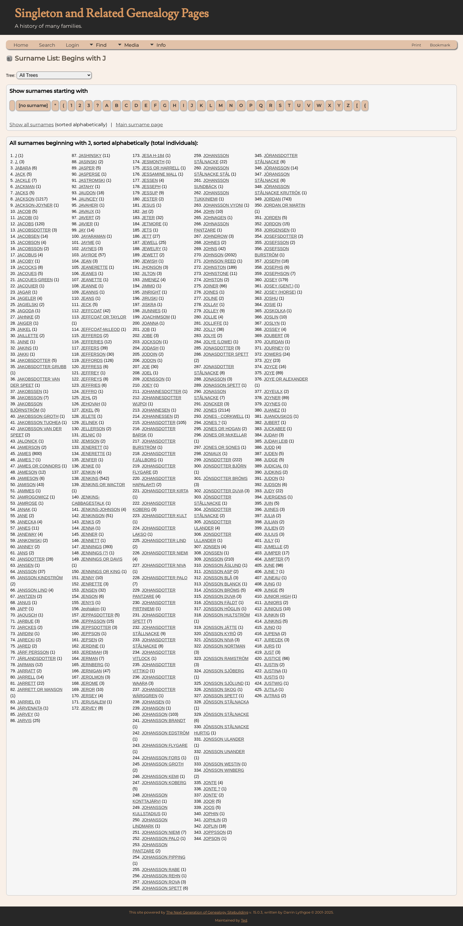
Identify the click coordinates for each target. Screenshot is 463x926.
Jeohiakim (90, 608)
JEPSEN (89, 639)
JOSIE (270, 304)
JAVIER (86, 223)
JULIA (269, 515)
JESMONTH (153, 161)
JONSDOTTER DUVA (223, 490)
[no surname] (33, 105)
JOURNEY (274, 348)
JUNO (269, 627)
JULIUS (271, 534)
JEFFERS (90, 348)
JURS (269, 646)
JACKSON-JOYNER (34, 205)
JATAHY (86, 186)
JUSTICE (272, 658)
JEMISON (90, 441)
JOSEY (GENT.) (279, 286)
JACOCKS (27, 267)
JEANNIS (89, 292)
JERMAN (89, 658)
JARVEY (25, 714)
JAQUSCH (27, 615)
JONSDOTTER (217, 459)
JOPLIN (210, 826)
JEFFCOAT (91, 310)
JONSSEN (213, 553)
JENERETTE (93, 453)
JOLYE (209, 335)
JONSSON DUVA (219, 596)
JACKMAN (25, 186)
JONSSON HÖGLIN (221, 608)
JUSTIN (271, 664)
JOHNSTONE (216, 273)
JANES (23, 528)
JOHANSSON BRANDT (163, 720)
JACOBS (25, 223)
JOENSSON (153, 379)
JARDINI (25, 633)
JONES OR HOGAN (222, 428)
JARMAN (25, 664)
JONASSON (214, 379)
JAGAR (24, 292)
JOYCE (271, 366)
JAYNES (89, 248)
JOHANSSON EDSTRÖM (165, 733)
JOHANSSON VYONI (223, 205)
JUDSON (272, 484)
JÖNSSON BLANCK (222, 584)
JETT (146, 236)
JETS (147, 230)
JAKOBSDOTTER (33, 360)
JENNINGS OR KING (100, 571)
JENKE (87, 466)
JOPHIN (210, 813)
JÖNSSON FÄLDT (220, 602)
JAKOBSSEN (29, 391)
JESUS (148, 205)
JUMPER (272, 553)
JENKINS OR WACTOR (103, 484)
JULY (269, 540)
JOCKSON (152, 341)
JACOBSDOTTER (34, 230)
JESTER (150, 199)
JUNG (269, 584)
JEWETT (150, 254)
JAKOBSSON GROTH (37, 416)
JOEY (147, 385)
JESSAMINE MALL (159, 174)
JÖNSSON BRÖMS (221, 590)
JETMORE (152, 223)
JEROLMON (92, 677)
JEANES (89, 273)
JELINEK (89, 422)
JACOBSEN (28, 236)
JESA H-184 (153, 155)
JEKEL (87, 410)
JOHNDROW (215, 236)
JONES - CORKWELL (223, 416)
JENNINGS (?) (94, 553)
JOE (146, 366)
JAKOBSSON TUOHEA (39, 422)
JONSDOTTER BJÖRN (224, 466)
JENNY (87, 577)
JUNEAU (272, 577)
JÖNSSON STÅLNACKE (226, 714)
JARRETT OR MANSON (39, 689)
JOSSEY (272, 329)
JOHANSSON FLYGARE (165, 745)
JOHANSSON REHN (161, 875)
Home (21, 45)
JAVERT (86, 217)
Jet (144, 211)
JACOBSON (28, 242)
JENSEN (89, 590)
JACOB (24, 211)
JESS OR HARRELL (161, 168)
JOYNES (272, 404)
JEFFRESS (91, 366)
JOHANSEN (153, 702)
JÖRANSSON (277, 168)
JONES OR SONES (221, 447)
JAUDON (87, 192)
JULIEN (271, 528)
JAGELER (26, 298)
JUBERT (272, 422)
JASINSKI (88, 161)
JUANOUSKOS (278, 416)
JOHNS (210, 248)
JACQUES (27, 273)
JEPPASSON (93, 621)
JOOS (208, 807)
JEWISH (149, 261)
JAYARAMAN (93, 236)
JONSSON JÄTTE (220, 627)
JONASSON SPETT (221, 385)
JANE (22, 515)
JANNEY (25, 546)
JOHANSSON (154, 714)
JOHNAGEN (214, 217)
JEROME (89, 683)
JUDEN (271, 453)
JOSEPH (272, 261)
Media (131, 45)
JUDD (269, 447)
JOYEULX (273, 391)
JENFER (89, 459)
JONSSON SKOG (219, 689)
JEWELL (150, 242)
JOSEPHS (273, 267)
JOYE (269, 372)
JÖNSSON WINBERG (223, 770)
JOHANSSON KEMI (160, 776)
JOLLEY (211, 310)
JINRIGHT (151, 292)
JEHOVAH (90, 404)
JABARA (23, 168)
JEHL (86, 397)
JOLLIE (210, 317)
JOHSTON (213, 279)
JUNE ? (271, 571)
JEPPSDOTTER (96, 627)
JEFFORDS (92, 360)
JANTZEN (26, 596)
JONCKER (213, 404)
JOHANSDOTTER (158, 422)
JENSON (89, 596)
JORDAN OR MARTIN (284, 205)
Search (47, 45)
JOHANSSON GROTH (163, 764)
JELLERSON (93, 428)
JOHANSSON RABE (161, 869)
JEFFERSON (93, 354)
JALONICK (27, 441)
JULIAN (271, 521)
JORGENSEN (277, 230)
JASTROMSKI (92, 180)
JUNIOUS (273, 608)
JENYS (87, 602)
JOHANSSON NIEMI (161, 832)
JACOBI (24, 217)
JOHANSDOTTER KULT (164, 515)
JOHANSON (153, 708)
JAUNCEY (88, 199)
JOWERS (273, 354)
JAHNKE (25, 317)
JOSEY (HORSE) (280, 292)
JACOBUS (27, 254)
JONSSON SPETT (220, 695)
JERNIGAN (91, 670)
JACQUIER (27, 286)
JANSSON (27, 571)
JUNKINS (273, 621)
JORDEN (272, 217)
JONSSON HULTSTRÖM (226, 615)
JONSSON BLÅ (217, 577)
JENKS (87, 521)
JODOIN (149, 354)
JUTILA (271, 689)
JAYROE (89, 254)
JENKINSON (93, 515)
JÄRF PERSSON (33, 652)
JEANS (87, 298)
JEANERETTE (94, 267)
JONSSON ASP (217, 571)
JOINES (210, 292)
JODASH (150, 348)
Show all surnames (31, 124)
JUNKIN (271, 615)
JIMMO (148, 286)
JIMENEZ (150, 279)
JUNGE (271, 590)
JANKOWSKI (29, 540)
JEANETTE (91, 279)
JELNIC (88, 435)
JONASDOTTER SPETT (225, 354)
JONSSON (213, 559)
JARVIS (24, 720)
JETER (148, 217)
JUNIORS (273, 602)
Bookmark (440, 45)
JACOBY (25, 261)
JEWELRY (151, 248)
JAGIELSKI (27, 304)
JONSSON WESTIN (221, 764)
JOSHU (271, 298)
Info (161, 45)
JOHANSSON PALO (160, 838)
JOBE (147, 335)
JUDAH (271, 435)
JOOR (209, 801)
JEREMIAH (91, 652)
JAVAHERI (88, 205)
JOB (146, 329)
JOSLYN (272, 323)
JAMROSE (27, 503)
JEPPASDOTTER (97, 615)
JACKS (21, 192)
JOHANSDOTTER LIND (164, 540)
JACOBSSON (30, 248)
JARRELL (26, 677)
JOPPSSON (214, 832)
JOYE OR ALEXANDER (286, 379)
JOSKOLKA (275, 310)
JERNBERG (92, 664)
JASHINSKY (90, 155)
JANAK (23, 509)
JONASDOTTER (218, 348)
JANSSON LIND (32, 590)
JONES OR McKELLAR (225, 435)
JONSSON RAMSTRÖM (225, 658)
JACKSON (25, 199)
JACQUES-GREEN (35, 279)
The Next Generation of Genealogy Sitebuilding (207, 912)
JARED (24, 646)
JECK (86, 304)
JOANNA (150, 323)
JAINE (23, 341)
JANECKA (26, 521)
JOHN (208, 211)
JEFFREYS (91, 379)
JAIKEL (24, 329)
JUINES (271, 509)
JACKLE (23, 180)
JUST (269, 652)
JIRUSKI (150, 298)
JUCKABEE (275, 428)
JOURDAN (274, 341)
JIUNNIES (151, 310)
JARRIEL (25, 702)
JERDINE (90, 646)
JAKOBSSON (30, 397)
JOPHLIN (212, 819)
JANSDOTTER (31, 559)
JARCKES (26, 627)
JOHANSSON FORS (161, 757)
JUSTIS (271, 677)
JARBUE (25, 621)
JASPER (86, 168)
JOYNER (272, 397)
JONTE (210, 782)
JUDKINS (273, 472)
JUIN (268, 503)
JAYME (87, 242)
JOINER (210, 286)
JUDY (269, 490)
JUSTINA (272, 670)
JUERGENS (275, 497)
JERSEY (89, 695)
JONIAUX (212, 453)
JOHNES (211, 242)
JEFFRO (89, 391)
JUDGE (271, 459)
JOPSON (211, 838)
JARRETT (26, 683)
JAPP (22, 608)
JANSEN (25, 565)
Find (101, 45)
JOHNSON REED (219, 261)
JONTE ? (211, 788)
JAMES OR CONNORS (39, 466)
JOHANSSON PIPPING (163, 857)
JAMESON (27, 472)
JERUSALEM (93, 702)
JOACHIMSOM (156, 317)
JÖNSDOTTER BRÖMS (225, 478)
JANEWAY (27, 534)
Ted (244, 920)
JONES (210, 410)
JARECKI (26, 639)
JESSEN (150, 180)
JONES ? (211, 422)
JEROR (88, 689)
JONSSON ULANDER (223, 739)
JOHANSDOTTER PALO (165, 577)
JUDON (271, 478)
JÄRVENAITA (29, 708)
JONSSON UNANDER (224, 751)
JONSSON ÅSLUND (222, 565)
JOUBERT (273, 335)
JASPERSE (89, 174)
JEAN (86, 261)
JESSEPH (151, 186)
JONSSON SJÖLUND (223, 683)
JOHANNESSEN (157, 416)
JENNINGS (91, 546)
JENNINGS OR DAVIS (102, 559)
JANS (22, 553)
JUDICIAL (273, 466)
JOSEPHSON (276, 273)
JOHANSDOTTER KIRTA (165, 490)
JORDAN (272, 199)
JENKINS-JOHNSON (100, 509)
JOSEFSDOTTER (280, 236)
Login (72, 45)
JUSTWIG (273, 683)
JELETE (88, 416)
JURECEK (273, 639)
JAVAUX (86, 211)
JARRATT (26, 670)
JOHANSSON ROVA (161, 882)
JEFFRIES (90, 385)
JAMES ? (25, 459)
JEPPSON (90, 633)
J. (16, 161)
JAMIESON (27, 478)
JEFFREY (90, 372)
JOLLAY (210, 304)
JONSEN (211, 546)
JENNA (87, 528)
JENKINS (89, 478)
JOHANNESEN (156, 410)
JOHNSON (213, 254)
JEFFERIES (92, 341)
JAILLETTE (27, 335)
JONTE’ (210, 795)
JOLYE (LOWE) (217, 341)
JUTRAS (272, 695)
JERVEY (89, 708)
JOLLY (209, 329)
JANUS (24, 602)
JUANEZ (272, 410)
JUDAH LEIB (276, 441)
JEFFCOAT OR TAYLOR (103, 317)
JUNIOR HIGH (277, 596)
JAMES (24, 453)
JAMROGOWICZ (33, 497)
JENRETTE (91, 584)
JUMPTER (273, 559)
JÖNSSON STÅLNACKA (226, 702)
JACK (20, 174)
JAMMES (25, 490)
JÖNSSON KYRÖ (219, 633)
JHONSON (152, 267)
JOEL (147, 372)
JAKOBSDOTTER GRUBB (41, 366)
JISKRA (149, 304)
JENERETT (91, 447)
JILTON (149, 273)
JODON (149, 360)
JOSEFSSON (276, 242)
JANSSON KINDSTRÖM (40, 577)
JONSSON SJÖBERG (223, 670)
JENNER (89, 534)
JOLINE (210, 298)
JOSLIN (271, 317)
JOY (268, 360)
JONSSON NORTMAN (224, 646)
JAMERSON (28, 447)
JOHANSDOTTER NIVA (164, 565)
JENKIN (88, 472)
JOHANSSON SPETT (162, 888)
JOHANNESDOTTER (161, 391)
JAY (82, 230)
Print (416, 45)
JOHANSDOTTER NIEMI (165, 553)
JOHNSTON (214, 267)
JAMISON (26, 484)
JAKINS (24, 348)
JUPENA (272, 633)
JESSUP (150, 192)
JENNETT (90, 540)
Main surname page (139, 124)
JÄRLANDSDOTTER (36, 658)
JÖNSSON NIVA (218, 639)
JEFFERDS (91, 335)
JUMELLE (273, 546)
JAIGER (24, 323)
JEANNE (89, 286)
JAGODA (25, 310)
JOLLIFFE (212, 323)
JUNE (269, 565)
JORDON (272, 223)
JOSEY (271, 279)
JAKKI (23, 354)
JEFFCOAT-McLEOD (100, 329)
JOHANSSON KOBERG (164, 782)
